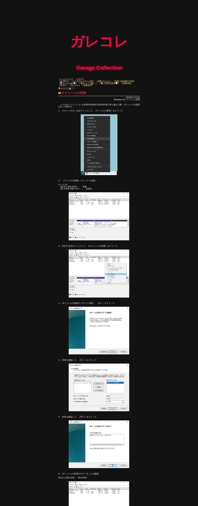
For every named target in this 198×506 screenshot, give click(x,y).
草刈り (63, 83)
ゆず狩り (64, 79)
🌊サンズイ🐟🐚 (68, 81)
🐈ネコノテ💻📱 (88, 81)
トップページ (66, 77)
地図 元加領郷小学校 (124, 79)
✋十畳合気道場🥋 (109, 81)
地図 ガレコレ (104, 79)
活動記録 (126, 81)
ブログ (80, 77)
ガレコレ (75, 83)
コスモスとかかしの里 (83, 79)
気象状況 (87, 83)
